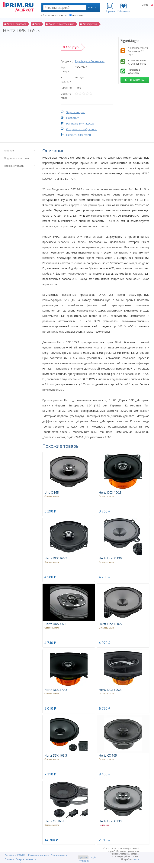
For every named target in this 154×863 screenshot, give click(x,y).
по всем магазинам (54, 15)
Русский (83, 857)
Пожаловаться (59, 855)
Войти (145, 5)
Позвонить (73, 118)
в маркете (76, 15)
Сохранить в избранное (81, 129)
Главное (9, 150)
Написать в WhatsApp (80, 123)
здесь (136, 859)
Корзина (110, 7)
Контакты (31, 859)
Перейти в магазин (78, 135)
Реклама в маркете (38, 855)
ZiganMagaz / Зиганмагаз (89, 61)
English (93, 857)
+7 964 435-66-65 (137, 60)
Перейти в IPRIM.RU (15, 855)
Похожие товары (14, 165)
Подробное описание (17, 158)
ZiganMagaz (129, 40)
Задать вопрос (75, 112)
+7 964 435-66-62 (137, 63)
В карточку (134, 79)
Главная (9, 859)
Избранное (123, 7)
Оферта (20, 859)
